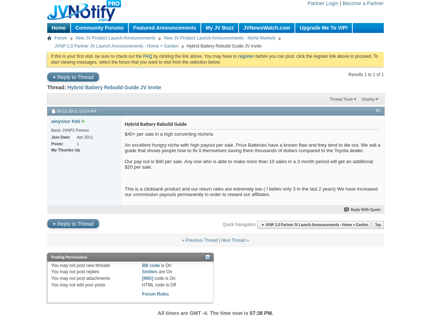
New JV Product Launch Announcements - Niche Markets (220, 38)
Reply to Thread (73, 77)
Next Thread (233, 240)
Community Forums (99, 28)
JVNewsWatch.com (266, 28)
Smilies (149, 271)
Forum (61, 38)
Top (378, 224)
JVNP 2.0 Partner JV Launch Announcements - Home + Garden (117, 46)
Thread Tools (341, 99)
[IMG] (147, 278)
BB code (151, 265)
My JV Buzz (220, 28)
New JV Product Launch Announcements (115, 38)
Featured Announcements (164, 28)
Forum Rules (155, 294)
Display (368, 99)
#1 (378, 110)
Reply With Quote (363, 209)
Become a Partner (363, 3)
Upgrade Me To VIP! (324, 28)
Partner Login (323, 3)
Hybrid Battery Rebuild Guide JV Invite (114, 87)
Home (59, 28)
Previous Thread (201, 240)
